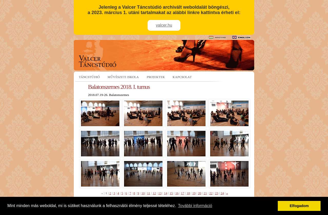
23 (216, 193)
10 (143, 193)
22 (211, 193)
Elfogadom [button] (299, 206)
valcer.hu (164, 25)
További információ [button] (195, 205)
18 (188, 193)
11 (148, 193)
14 (165, 193)
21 (205, 193)
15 (171, 193)
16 (177, 193)
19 (194, 193)
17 (182, 193)
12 (154, 193)
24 (222, 193)
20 (199, 193)
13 (160, 193)
